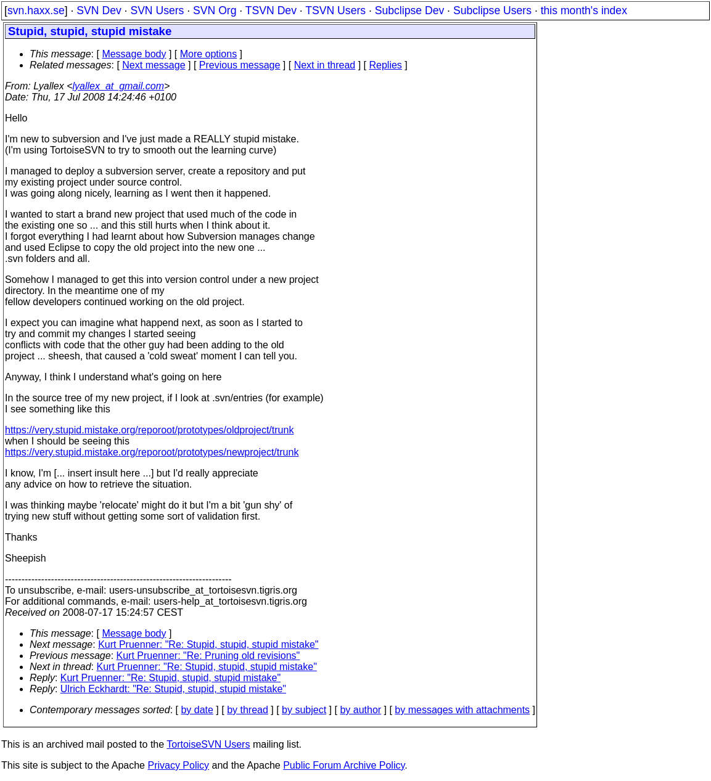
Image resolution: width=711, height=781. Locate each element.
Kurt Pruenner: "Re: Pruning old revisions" (208, 655)
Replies (385, 65)
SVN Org (214, 10)
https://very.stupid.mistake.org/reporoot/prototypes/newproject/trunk (151, 452)
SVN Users (157, 10)
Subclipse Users (492, 10)
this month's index (584, 10)
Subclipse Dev (409, 10)
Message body (134, 54)
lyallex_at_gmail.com (119, 86)
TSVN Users (335, 10)
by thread (247, 710)
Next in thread (325, 65)
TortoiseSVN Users (208, 744)
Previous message (240, 65)
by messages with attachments (462, 710)
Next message (153, 65)
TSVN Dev (271, 10)
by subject (304, 710)
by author (360, 710)
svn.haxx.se (36, 10)
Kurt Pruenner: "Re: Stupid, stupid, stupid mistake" (208, 644)
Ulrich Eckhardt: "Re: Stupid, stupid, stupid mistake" (173, 689)
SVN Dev (98, 10)
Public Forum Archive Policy (344, 765)
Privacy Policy (178, 765)
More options (208, 54)
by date (197, 710)
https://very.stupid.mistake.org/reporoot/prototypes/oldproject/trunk (149, 430)
